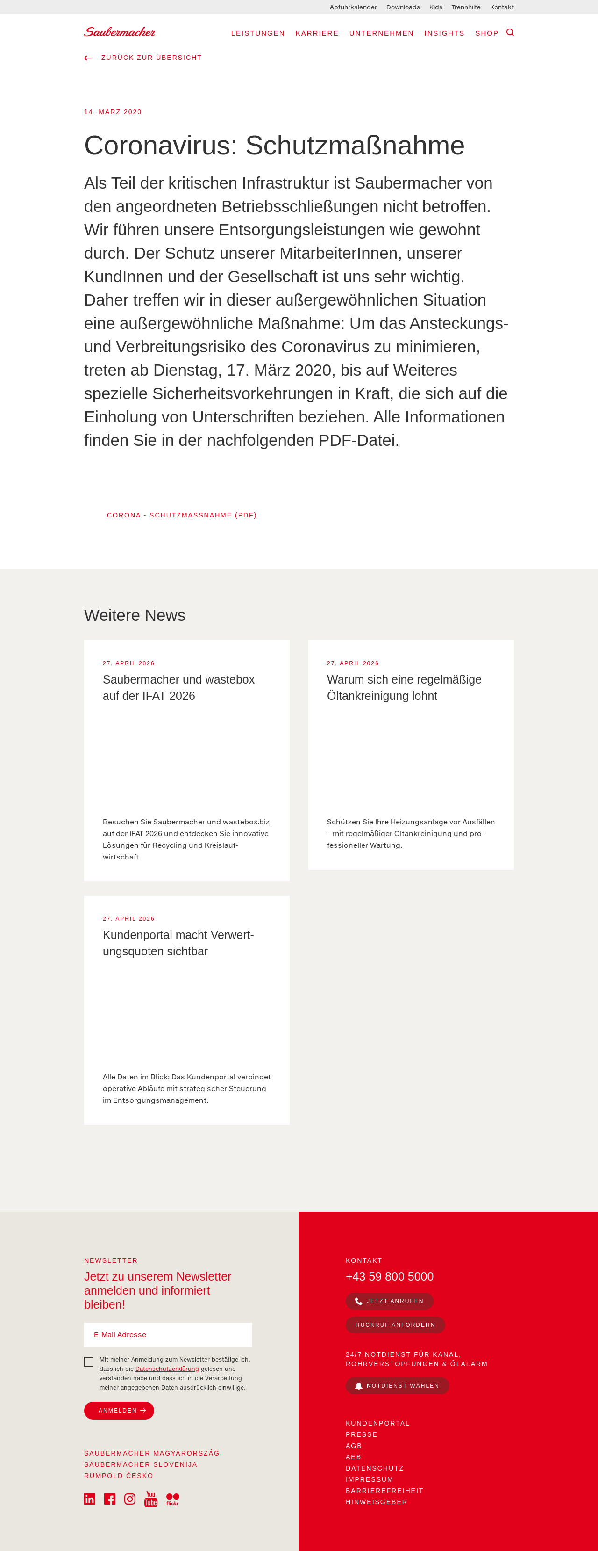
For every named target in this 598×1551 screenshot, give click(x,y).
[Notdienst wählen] (397, 1385)
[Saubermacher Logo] (119, 31)
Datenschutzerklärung (167, 1368)
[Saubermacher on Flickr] (172, 1498)
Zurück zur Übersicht (143, 57)
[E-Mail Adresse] (168, 1335)
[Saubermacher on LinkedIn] (89, 1498)
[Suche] (510, 32)
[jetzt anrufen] (390, 1301)
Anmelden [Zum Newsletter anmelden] (118, 1410)
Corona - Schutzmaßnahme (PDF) (182, 515)
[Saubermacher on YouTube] (150, 1498)
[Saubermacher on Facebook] (109, 1498)
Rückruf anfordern (395, 1325)
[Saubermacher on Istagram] (131, 1498)
